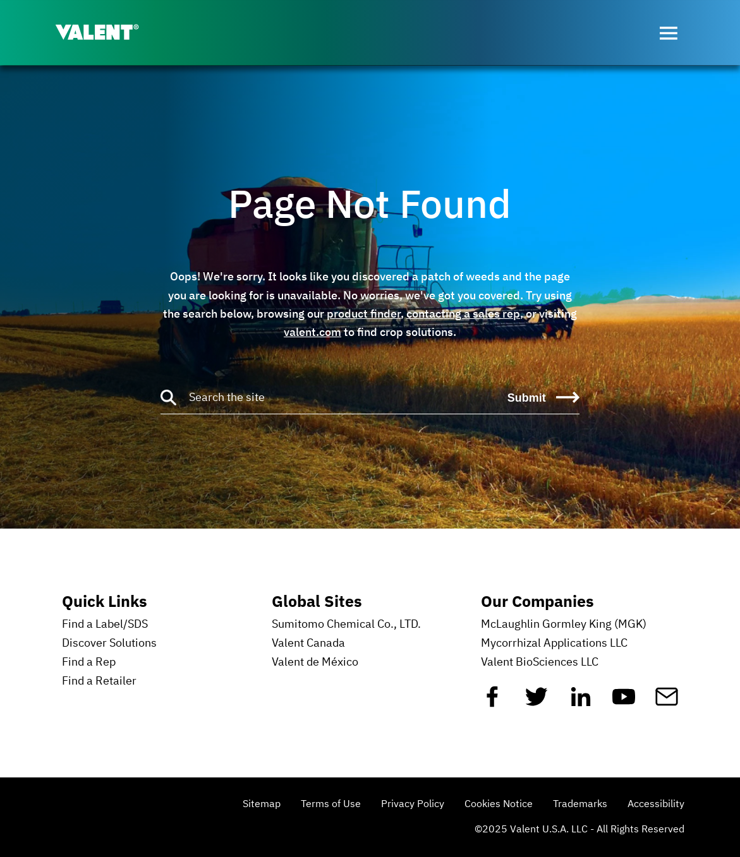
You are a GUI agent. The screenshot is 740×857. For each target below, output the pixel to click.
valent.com (312, 332)
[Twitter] (536, 701)
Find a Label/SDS (105, 624)
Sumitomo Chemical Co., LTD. (346, 624)
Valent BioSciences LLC (539, 662)
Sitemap (262, 805)
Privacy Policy (412, 805)
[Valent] (107, 33)
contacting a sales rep (463, 313)
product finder (364, 313)
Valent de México (315, 662)
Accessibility (656, 805)
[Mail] (666, 701)
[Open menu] (668, 33)
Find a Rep (89, 662)
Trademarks (580, 805)
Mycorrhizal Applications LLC (554, 643)
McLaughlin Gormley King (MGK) (563, 624)
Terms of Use (331, 805)
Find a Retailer (99, 681)
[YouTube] (623, 701)
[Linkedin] (580, 701)
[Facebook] (492, 701)
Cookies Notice (498, 805)
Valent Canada (308, 643)
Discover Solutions (109, 643)
